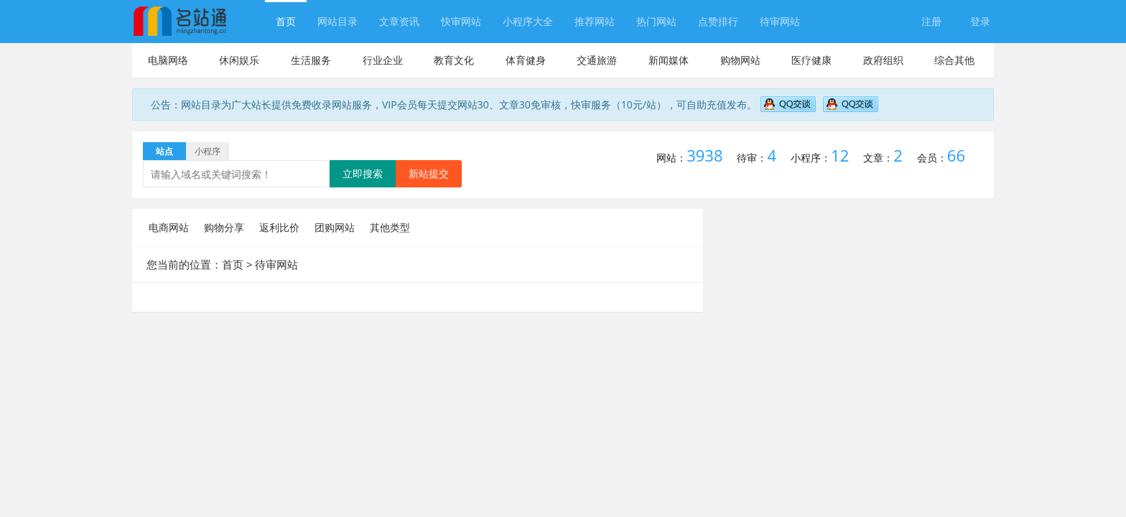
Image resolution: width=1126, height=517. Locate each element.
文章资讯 (399, 21)
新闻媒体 (668, 60)
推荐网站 (594, 21)
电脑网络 (168, 60)
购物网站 (740, 60)
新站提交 (429, 173)
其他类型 (390, 227)
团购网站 (335, 227)
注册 (931, 21)
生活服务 (311, 60)
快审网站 (461, 21)
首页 (286, 21)
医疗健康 (811, 60)
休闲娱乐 (239, 60)
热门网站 (656, 21)
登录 (980, 21)
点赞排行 (718, 21)
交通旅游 (597, 60)
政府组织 (883, 60)
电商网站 (169, 227)
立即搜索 (363, 173)
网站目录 (337, 21)
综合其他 (954, 60)
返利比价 (279, 227)
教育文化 (454, 60)
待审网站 (780, 21)
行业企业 (383, 60)
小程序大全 (528, 21)
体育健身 (526, 60)
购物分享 (224, 227)
